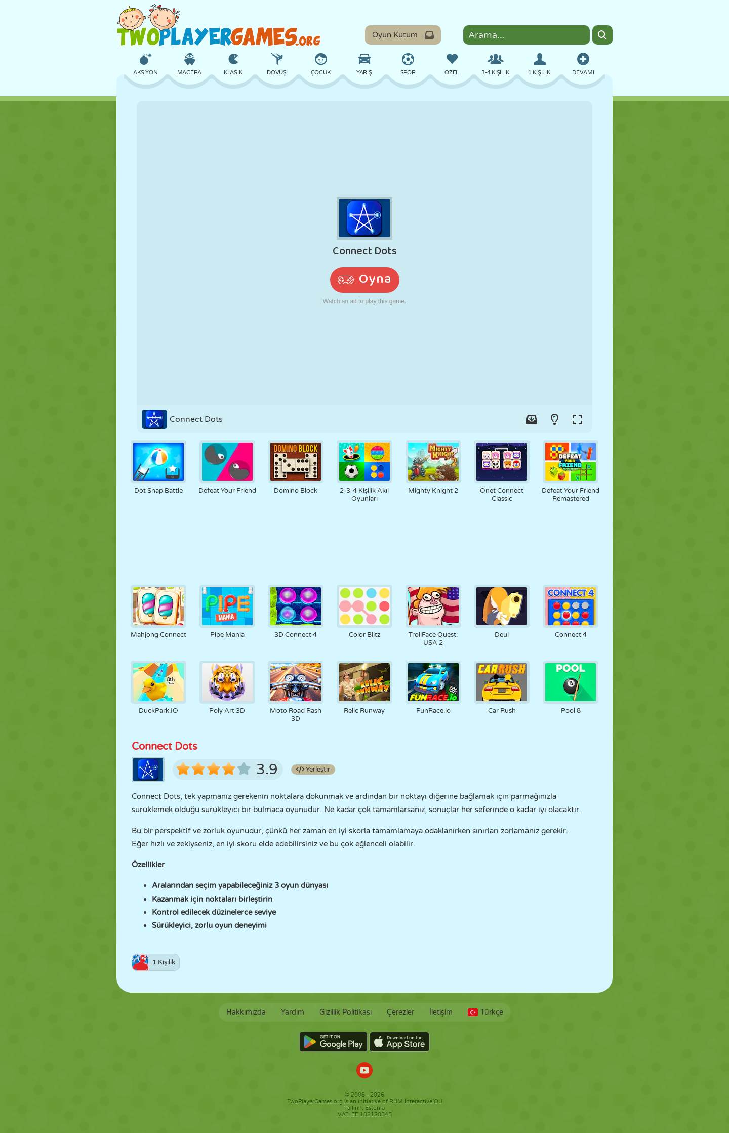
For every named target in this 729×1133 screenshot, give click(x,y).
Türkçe (485, 1012)
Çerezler (400, 1012)
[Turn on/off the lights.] (554, 419)
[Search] (602, 35)
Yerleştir (313, 769)
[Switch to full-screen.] (577, 419)
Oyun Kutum (403, 34)
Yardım (292, 1012)
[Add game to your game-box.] (531, 419)
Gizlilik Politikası (345, 1012)
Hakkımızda (246, 1012)
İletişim (441, 1012)
